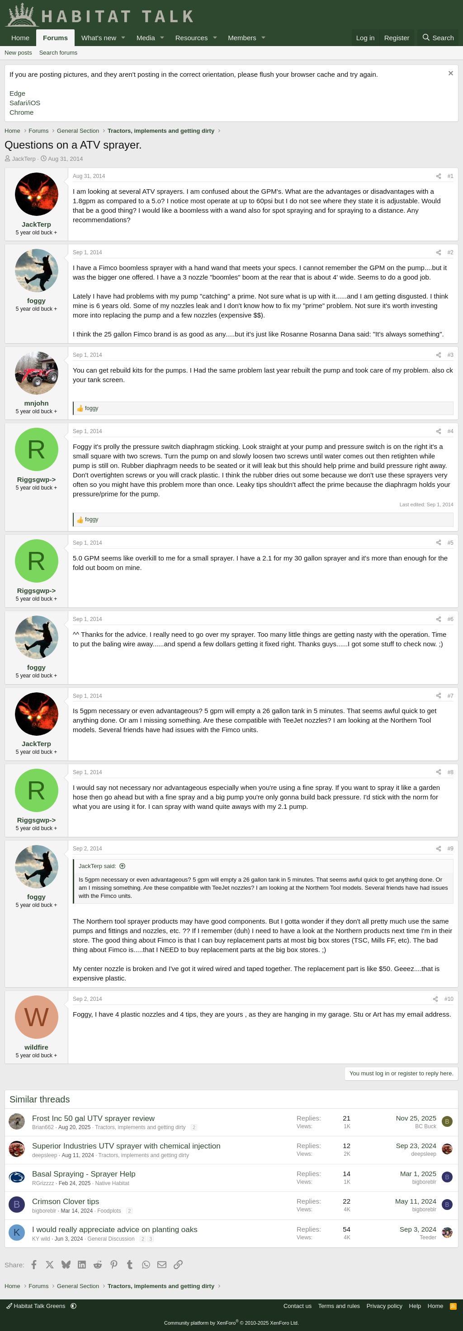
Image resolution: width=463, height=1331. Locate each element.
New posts (18, 52)
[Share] (438, 176)
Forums (55, 38)
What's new (98, 38)
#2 (451, 252)
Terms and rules (339, 1306)
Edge (17, 93)
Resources (191, 38)
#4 (451, 431)
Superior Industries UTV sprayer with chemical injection (126, 1146)
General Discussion (111, 1239)
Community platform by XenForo (231, 1323)
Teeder (428, 1237)
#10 (449, 999)
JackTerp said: (97, 866)
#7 (451, 696)
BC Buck (425, 1126)
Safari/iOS (24, 103)
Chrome (21, 112)
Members (242, 38)
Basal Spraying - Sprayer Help (84, 1174)
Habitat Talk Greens (36, 1306)
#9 (451, 848)
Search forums (58, 52)
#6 (451, 619)
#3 (451, 355)
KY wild (41, 1239)
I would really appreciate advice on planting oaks (115, 1229)
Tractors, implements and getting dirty (140, 1127)
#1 (451, 176)
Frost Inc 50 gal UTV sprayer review (93, 1118)
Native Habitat (112, 1183)
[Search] (437, 37)
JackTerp (24, 158)
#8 (451, 772)
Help (415, 1306)
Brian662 (43, 1127)
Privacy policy (384, 1306)
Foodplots (109, 1211)
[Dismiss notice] (450, 74)
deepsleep (44, 1155)
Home (20, 38)
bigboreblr (424, 1182)
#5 (451, 543)
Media (146, 38)
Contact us (297, 1306)
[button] (123, 37)
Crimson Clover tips (65, 1201)
